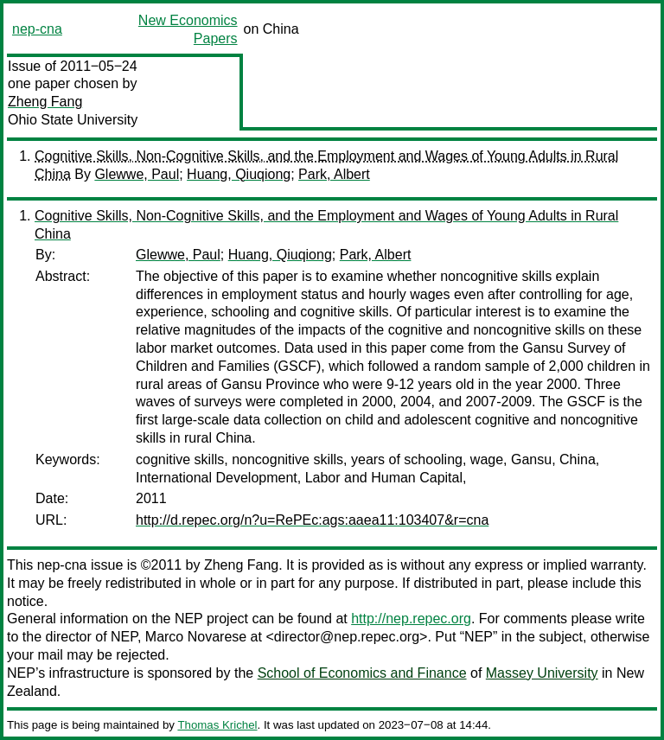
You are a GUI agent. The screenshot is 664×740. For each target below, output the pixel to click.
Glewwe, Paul (136, 174)
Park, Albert (334, 174)
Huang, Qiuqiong (238, 174)
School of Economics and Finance (362, 673)
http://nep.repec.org (411, 618)
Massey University (542, 673)
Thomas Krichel (217, 724)
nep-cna (37, 29)
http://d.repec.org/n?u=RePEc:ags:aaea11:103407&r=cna (312, 520)
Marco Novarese (195, 636)
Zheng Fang (45, 101)
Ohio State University (72, 119)
